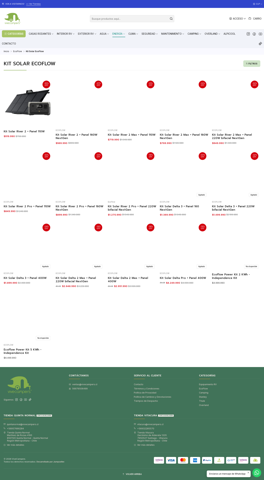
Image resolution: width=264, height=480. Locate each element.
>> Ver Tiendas (33, 4)
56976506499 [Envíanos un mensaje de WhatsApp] (78, 388)
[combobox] (132, 18)
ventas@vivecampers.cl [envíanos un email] (83, 384)
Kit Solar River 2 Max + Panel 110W (131, 135)
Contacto (138, 384)
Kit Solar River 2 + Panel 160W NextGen (76, 136)
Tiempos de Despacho (146, 401)
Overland (204, 405)
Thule (202, 401)
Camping (203, 392)
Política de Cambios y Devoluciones (152, 397)
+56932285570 (144, 428)
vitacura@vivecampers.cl (149, 424)
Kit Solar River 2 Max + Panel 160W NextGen (184, 136)
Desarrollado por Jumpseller (50, 461)
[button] (14, 33)
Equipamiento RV (208, 384)
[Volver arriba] (132, 474)
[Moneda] (257, 4)
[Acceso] (238, 18)
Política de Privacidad (145, 392)
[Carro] (255, 18)
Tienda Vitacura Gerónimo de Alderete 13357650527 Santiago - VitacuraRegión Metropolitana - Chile (150, 436)
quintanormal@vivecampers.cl (21, 424)
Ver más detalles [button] (14, 445)
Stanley (203, 397)
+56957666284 (14, 428)
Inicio (6, 51)
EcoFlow (17, 51)
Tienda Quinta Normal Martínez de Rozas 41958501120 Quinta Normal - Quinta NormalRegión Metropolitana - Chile (26, 436)
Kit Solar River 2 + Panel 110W (24, 131)
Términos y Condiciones (146, 388)
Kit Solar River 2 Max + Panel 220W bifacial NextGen (232, 136)
